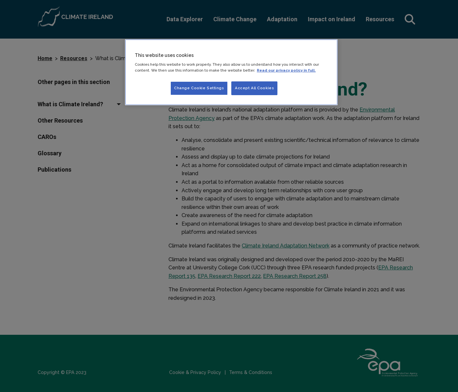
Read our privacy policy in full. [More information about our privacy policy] (286, 70)
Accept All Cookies (254, 88)
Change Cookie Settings (199, 88)
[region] (231, 72)
